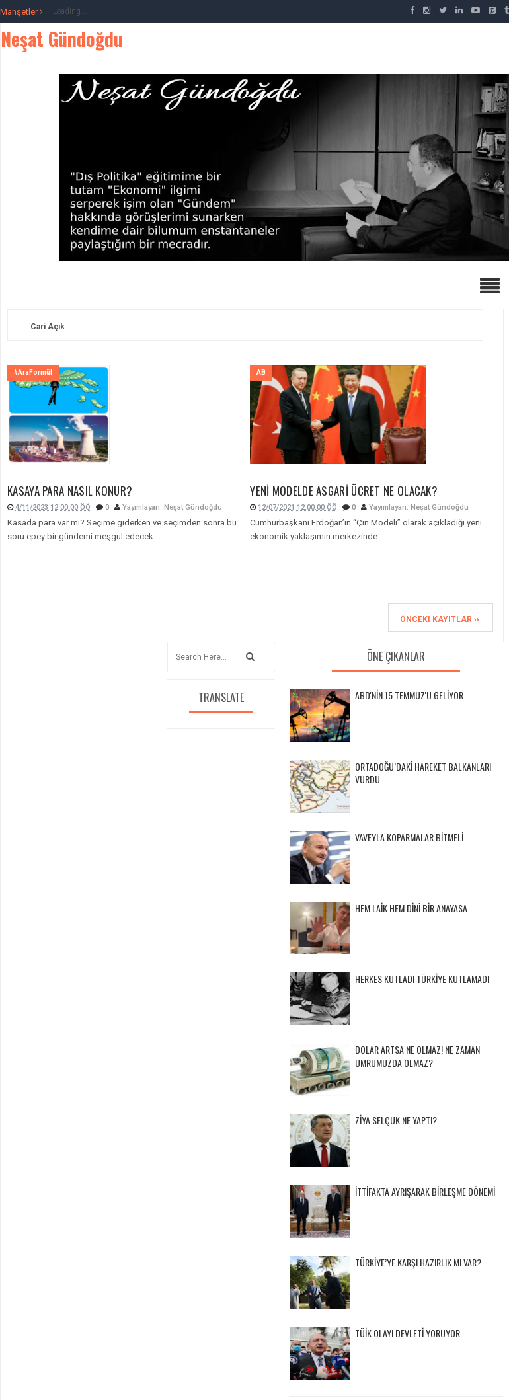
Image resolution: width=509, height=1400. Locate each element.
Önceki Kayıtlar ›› (439, 619)
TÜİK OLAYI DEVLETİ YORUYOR (407, 1333)
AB (261, 372)
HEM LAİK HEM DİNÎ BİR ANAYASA (411, 908)
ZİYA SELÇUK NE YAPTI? (396, 1120)
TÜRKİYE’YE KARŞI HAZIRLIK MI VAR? (418, 1262)
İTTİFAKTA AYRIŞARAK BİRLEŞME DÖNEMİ (425, 1191)
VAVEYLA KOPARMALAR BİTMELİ (409, 837)
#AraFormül (33, 372)
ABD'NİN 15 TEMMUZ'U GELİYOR (409, 695)
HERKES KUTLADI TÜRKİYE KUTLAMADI (422, 979)
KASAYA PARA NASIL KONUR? (69, 491)
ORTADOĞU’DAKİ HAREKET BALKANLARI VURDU (423, 773)
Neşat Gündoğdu (62, 38)
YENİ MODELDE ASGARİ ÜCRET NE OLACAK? (344, 491)
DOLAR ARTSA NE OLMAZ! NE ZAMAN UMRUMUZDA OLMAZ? (417, 1055)
